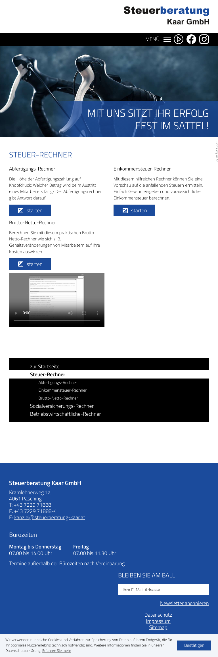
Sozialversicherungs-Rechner (62, 405)
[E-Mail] (163, 589)
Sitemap (158, 627)
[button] (30, 211)
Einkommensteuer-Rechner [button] (62, 390)
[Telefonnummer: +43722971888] (32, 505)
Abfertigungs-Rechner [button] (57, 382)
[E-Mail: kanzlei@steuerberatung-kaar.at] (49, 517)
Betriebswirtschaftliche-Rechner (65, 413)
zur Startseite (45, 366)
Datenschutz (158, 614)
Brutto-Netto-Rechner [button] (58, 398)
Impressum (158, 621)
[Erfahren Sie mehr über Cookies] (56, 650)
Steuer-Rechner (47, 374)
